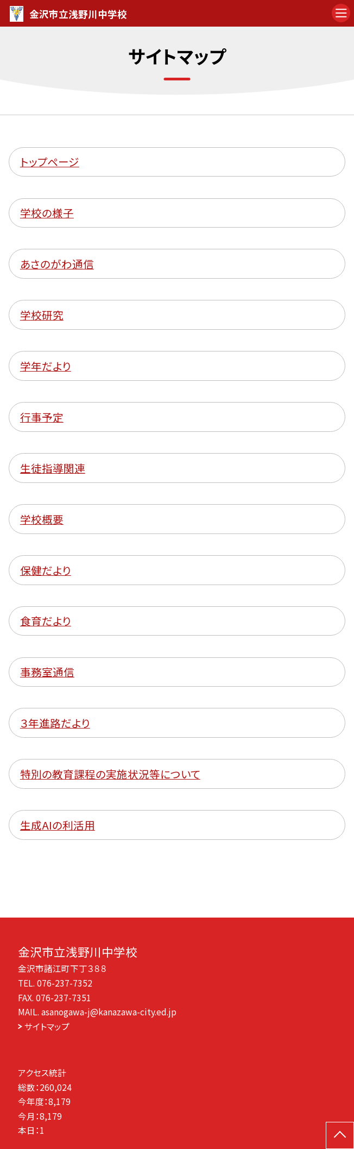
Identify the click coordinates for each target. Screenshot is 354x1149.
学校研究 (42, 315)
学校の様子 (47, 213)
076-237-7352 (64, 983)
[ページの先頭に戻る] (339, 1135)
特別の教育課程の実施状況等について (110, 774)
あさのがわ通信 (57, 264)
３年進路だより (55, 723)
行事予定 (42, 417)
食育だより (45, 621)
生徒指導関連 (52, 468)
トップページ (49, 161)
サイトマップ (46, 1026)
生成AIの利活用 (57, 825)
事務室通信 (47, 672)
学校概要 (42, 519)
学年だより (45, 366)
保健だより (45, 570)
